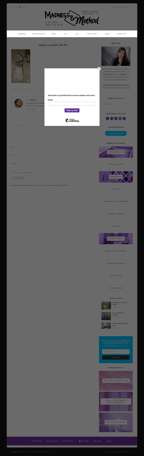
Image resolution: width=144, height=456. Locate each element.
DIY (65, 34)
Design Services (39, 34)
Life (76, 34)
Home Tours (92, 34)
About (107, 34)
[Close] (99, 69)
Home (54, 34)
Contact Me (121, 34)
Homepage (22, 34)
